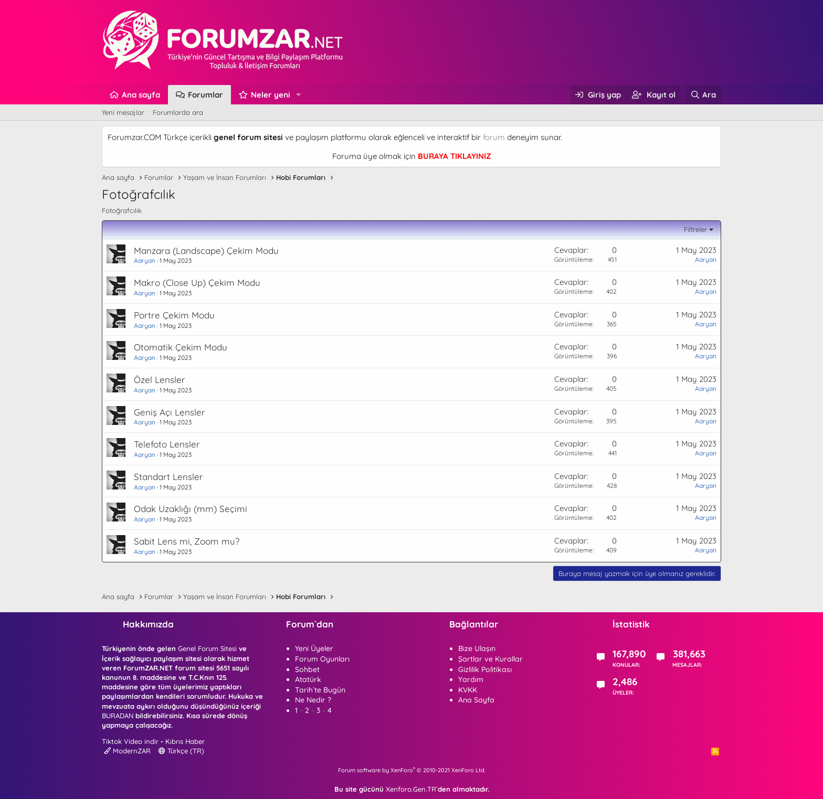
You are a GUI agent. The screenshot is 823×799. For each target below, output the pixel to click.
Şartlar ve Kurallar (490, 659)
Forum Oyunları (322, 659)
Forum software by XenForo (412, 770)
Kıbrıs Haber (185, 741)
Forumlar (205, 95)
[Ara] (703, 94)
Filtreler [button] (695, 229)
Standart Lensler (168, 476)
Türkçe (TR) (181, 751)
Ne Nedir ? (313, 700)
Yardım (470, 679)
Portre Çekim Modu (174, 315)
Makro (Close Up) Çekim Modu (197, 282)
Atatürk (308, 679)
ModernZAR (127, 751)
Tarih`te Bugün (320, 690)
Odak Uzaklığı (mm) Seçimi (190, 508)
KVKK (467, 690)
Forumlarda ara (178, 112)
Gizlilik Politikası (485, 669)
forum (494, 137)
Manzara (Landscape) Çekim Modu (206, 250)
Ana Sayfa (476, 700)
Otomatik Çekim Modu (180, 347)
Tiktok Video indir (130, 741)
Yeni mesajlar (123, 112)
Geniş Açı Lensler (169, 412)
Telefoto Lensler (167, 444)
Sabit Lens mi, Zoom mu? (186, 541)
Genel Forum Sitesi (207, 648)
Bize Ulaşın (476, 648)
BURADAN (117, 715)
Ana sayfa (141, 95)
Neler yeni (270, 95)
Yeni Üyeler (314, 648)
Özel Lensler (159, 379)
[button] (298, 94)
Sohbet (307, 669)
